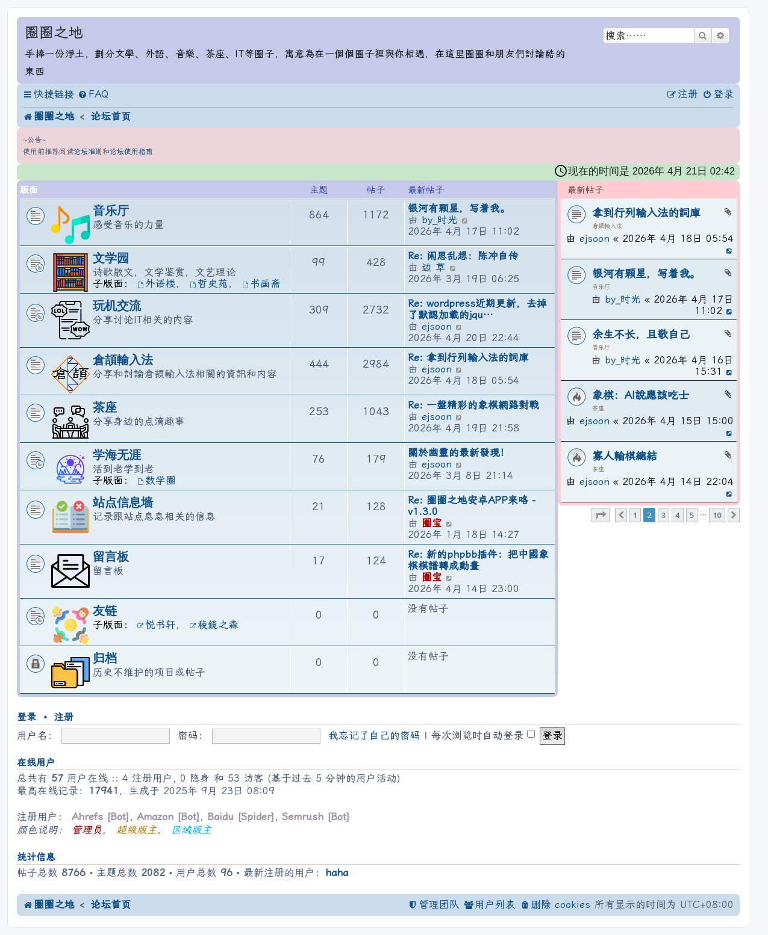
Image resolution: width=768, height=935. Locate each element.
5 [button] (692, 515)
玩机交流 (117, 305)
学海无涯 (117, 454)
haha (336, 872)
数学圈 (156, 480)
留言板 (111, 556)
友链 (105, 610)
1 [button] (635, 515)
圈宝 (432, 523)
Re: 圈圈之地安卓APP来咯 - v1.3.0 (471, 506)
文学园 (111, 258)
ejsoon (594, 238)
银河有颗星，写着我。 (646, 273)
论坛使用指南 (131, 151)
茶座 (598, 408)
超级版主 (136, 830)
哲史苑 (209, 283)
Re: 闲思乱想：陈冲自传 (463, 256)
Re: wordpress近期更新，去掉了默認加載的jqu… (477, 309)
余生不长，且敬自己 (641, 334)
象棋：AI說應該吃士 (640, 395)
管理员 (87, 830)
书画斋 (261, 283)
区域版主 (191, 830)
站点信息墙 (123, 502)
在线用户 (36, 762)
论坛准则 (87, 151)
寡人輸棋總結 (624, 455)
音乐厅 (601, 286)
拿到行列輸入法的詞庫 (646, 212)
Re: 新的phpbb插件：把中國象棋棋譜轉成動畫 (478, 560)
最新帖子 (585, 190)
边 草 (434, 267)
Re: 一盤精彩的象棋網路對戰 (473, 405)
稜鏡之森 (214, 625)
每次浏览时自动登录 (483, 735)
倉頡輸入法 (607, 226)
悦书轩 (156, 625)
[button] (601, 515)
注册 (63, 717)
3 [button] (663, 515)
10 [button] (717, 515)
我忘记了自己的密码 (374, 735)
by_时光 (623, 299)
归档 (105, 658)
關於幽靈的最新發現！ (459, 452)
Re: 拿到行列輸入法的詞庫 (468, 357)
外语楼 (156, 283)
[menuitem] (93, 94)
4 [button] (677, 515)
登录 (26, 717)
